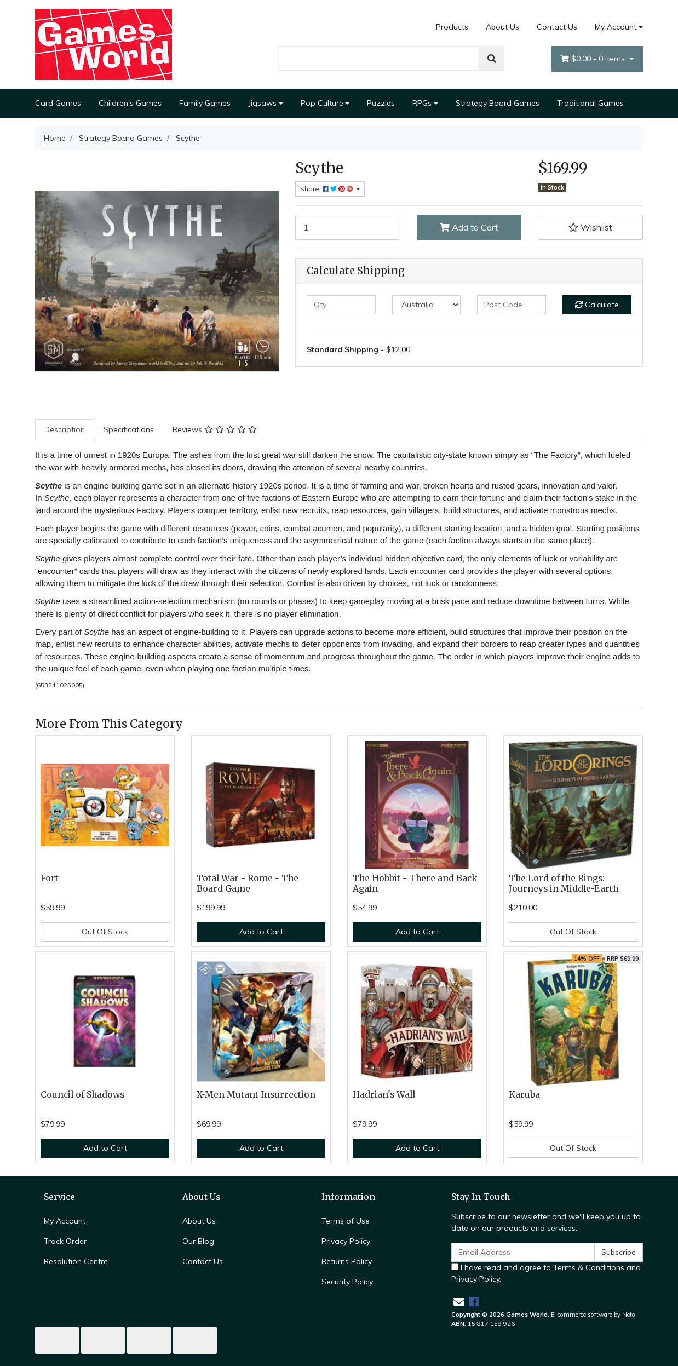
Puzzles (381, 103)
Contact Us (557, 27)
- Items (593, 59)
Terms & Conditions (588, 1267)
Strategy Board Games (497, 103)
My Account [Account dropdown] (615, 27)
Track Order (65, 1241)
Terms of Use (345, 1221)
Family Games (205, 103)
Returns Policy (346, 1261)
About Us (502, 27)
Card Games (58, 103)
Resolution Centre (76, 1261)
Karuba (524, 1094)
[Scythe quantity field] (347, 227)
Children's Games (130, 103)
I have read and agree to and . (546, 1273)
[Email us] (458, 1301)
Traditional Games (590, 103)
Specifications (129, 429)
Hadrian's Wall (384, 1094)
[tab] (64, 429)
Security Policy (347, 1282)
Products (452, 27)
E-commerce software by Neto (593, 1314)
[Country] (426, 304)
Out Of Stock (105, 932)
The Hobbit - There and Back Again (415, 883)
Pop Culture (322, 103)
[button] (590, 227)
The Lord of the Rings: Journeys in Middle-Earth (563, 883)
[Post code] (511, 304)
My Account (64, 1221)
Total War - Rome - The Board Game (247, 883)
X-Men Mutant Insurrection (256, 1094)
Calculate (597, 304)
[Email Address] (523, 1252)
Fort (50, 878)
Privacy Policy (345, 1241)
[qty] (341, 304)
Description (64, 429)
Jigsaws (262, 103)
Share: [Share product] (327, 189)
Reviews (215, 429)
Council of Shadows (82, 1094)
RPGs (422, 103)
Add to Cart (469, 227)
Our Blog (198, 1241)
